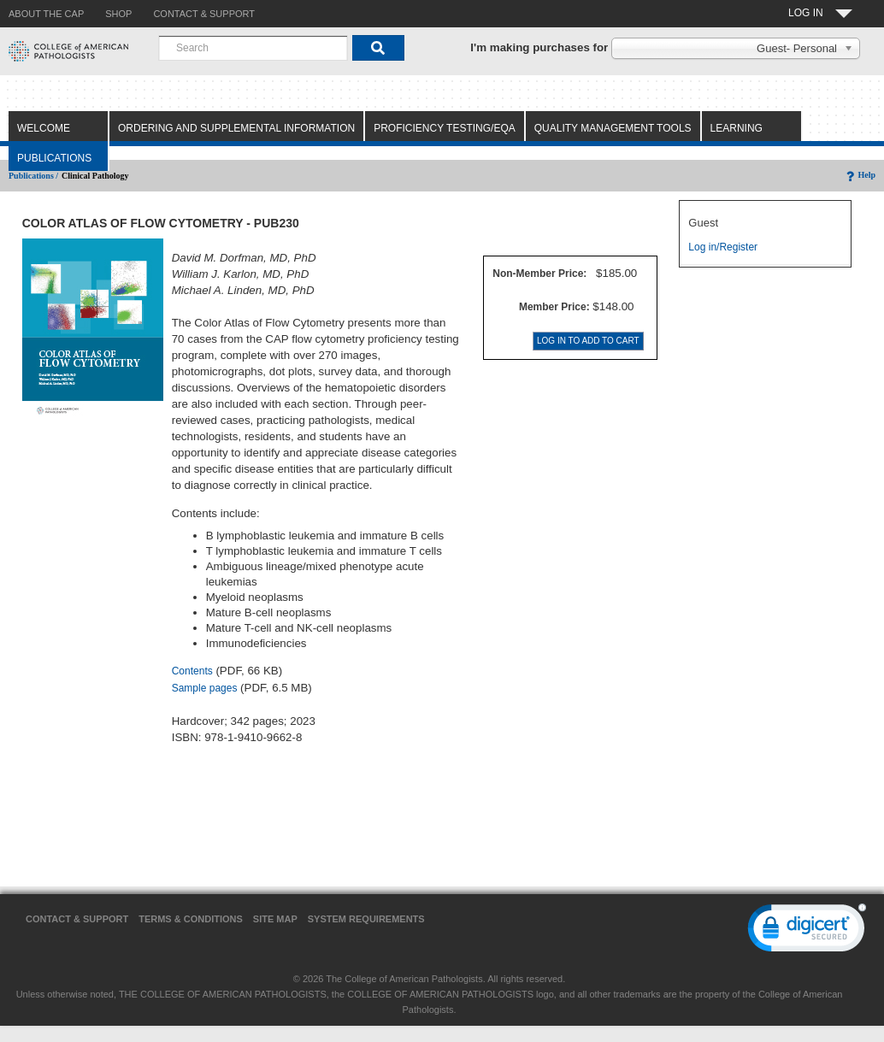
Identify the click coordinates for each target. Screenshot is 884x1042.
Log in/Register (722, 247)
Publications (54, 158)
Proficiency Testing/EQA (445, 128)
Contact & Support (77, 919)
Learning (736, 128)
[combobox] (253, 48)
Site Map (275, 919)
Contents (192, 671)
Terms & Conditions (190, 919)
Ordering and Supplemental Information (236, 128)
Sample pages (205, 688)
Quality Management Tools (613, 128)
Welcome (43, 128)
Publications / (33, 175)
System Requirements (366, 919)
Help (859, 175)
